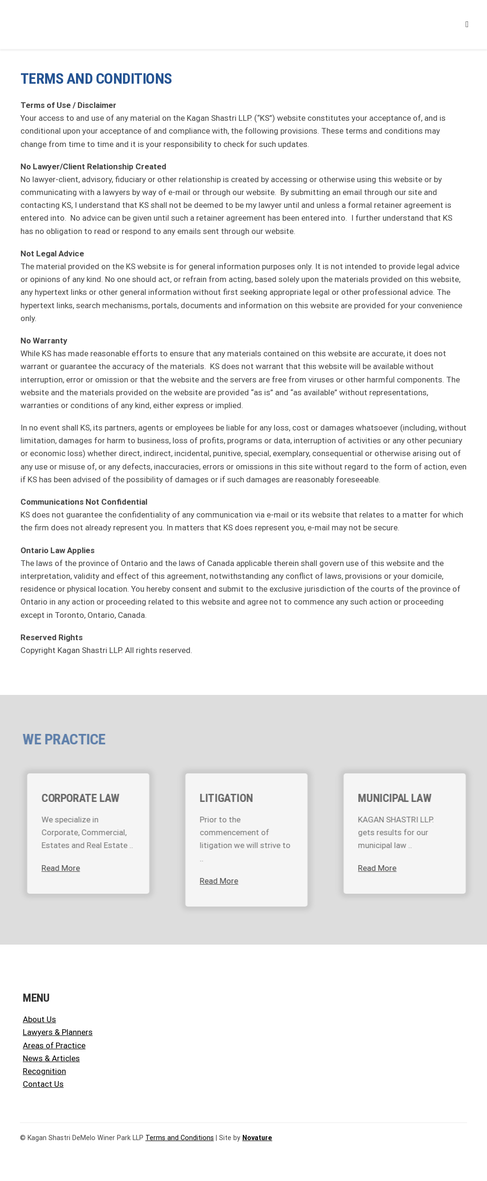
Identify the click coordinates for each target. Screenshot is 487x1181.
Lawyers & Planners (58, 1032)
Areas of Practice (54, 1045)
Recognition (44, 1071)
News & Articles (51, 1058)
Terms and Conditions (179, 1138)
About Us (39, 1019)
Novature (257, 1138)
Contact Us (43, 1084)
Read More (66, 868)
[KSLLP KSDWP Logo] (74, 10)
